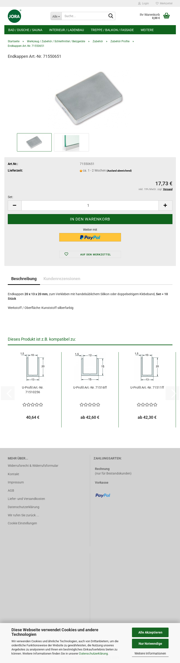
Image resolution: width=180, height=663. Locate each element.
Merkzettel (164, 3)
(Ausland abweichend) (119, 170)
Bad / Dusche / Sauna (25, 30)
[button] (14, 205)
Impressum (16, 482)
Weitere (147, 30)
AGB (11, 490)
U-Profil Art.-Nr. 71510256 (32, 390)
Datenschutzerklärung (93, 653)
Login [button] (143, 3)
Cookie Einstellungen (22, 523)
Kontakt (13, 474)
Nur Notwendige (150, 643)
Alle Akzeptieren (150, 632)
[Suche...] (56, 16)
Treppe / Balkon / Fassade (112, 30)
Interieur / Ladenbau (66, 30)
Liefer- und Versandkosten (26, 499)
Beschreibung (24, 278)
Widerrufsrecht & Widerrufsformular (33, 465)
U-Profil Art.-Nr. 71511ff (147, 387)
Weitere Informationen (150, 653)
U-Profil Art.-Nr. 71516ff (90, 387)
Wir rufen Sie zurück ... (23, 515)
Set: (10, 197)
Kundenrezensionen (61, 278)
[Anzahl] (90, 205)
